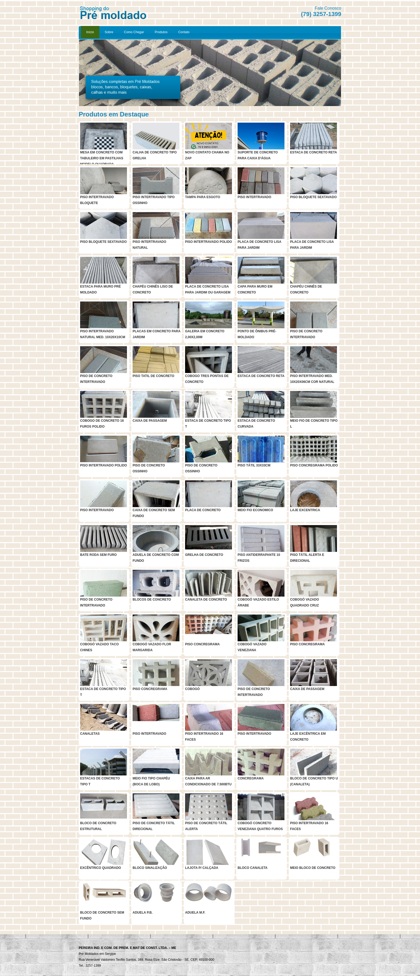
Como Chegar (134, 32)
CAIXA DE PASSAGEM (150, 421)
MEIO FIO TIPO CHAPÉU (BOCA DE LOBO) (151, 781)
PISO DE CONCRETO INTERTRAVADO (306, 334)
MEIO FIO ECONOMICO (255, 510)
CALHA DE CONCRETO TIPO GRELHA (155, 155)
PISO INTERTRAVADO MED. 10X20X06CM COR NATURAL (312, 379)
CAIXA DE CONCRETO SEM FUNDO (154, 513)
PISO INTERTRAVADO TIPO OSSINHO (154, 200)
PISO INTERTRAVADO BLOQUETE (97, 200)
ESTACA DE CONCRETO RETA (313, 152)
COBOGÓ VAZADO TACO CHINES (99, 647)
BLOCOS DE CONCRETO (152, 599)
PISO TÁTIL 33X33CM (254, 465)
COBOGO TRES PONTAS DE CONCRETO (206, 379)
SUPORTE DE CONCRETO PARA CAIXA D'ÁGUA (258, 155)
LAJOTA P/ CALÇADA (201, 868)
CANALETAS (90, 734)
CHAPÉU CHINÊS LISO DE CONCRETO (153, 289)
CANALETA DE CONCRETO (206, 599)
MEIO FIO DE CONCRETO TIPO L (314, 423)
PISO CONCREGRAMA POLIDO (314, 465)
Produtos (161, 32)
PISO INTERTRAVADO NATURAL (149, 245)
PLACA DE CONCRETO (203, 510)
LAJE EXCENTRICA (305, 510)
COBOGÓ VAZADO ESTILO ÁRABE (258, 602)
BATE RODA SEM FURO (98, 555)
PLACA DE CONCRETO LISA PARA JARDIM (259, 245)
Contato (183, 32)
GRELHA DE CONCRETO (204, 555)
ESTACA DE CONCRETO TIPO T (208, 423)
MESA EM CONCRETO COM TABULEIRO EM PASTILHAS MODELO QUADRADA (101, 156)
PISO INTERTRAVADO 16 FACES (204, 736)
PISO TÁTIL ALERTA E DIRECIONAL (307, 558)
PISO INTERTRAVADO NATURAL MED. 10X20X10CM (102, 334)
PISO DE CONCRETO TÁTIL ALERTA (206, 826)
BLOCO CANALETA (253, 868)
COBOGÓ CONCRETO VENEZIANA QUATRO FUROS (260, 826)
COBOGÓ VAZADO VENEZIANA (252, 647)
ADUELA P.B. (143, 912)
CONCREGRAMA (251, 778)
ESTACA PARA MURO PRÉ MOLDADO (100, 289)
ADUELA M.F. (195, 912)
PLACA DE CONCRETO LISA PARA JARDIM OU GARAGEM (207, 289)
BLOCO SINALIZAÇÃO (150, 868)
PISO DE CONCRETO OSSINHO (149, 468)
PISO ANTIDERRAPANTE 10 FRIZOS (259, 558)
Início (90, 32)
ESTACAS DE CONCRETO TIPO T (100, 781)
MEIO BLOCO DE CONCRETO (312, 868)
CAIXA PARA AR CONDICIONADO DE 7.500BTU (208, 781)
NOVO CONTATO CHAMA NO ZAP (207, 155)
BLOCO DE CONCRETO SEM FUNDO (102, 915)
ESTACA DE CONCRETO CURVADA (256, 423)
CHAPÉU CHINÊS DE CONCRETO (306, 289)
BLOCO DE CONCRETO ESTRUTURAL (98, 826)
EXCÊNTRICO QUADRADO (100, 868)
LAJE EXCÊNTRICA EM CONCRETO (308, 736)
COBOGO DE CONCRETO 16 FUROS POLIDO (102, 423)
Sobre (109, 32)
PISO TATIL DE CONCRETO (153, 376)
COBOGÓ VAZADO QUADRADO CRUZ (304, 602)
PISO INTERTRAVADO (254, 197)
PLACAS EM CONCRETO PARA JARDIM (156, 334)
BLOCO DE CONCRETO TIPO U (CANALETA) (314, 781)
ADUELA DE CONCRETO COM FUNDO (156, 558)
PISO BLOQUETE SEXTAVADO (313, 197)
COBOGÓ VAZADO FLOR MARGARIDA (152, 647)
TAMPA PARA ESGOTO (202, 197)
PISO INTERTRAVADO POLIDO (208, 242)
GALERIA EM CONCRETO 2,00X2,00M (204, 334)
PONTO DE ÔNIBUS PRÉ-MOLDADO (257, 334)
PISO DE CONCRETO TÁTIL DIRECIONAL (154, 826)
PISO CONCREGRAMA (202, 644)
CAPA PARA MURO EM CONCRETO (255, 289)
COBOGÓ (192, 689)
